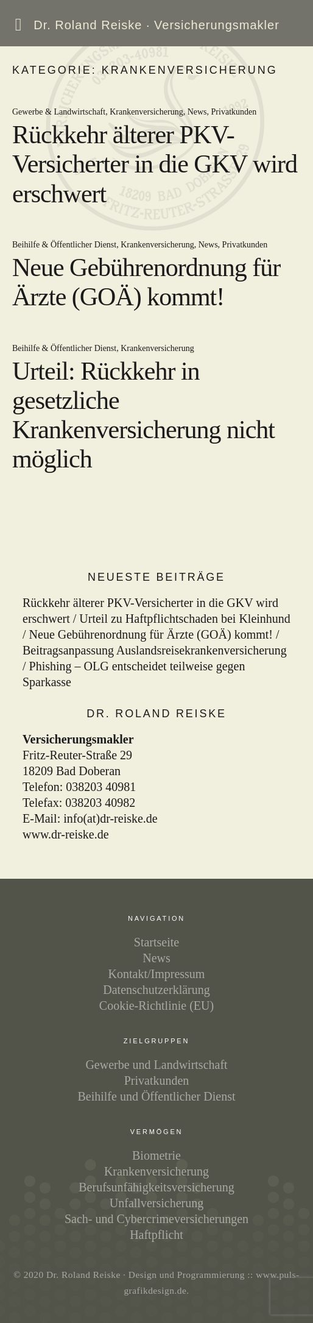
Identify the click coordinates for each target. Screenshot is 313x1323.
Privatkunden (234, 111)
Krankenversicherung (146, 111)
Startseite (156, 942)
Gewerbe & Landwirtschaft (58, 111)
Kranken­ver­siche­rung (156, 1171)
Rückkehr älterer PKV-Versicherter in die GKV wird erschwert (154, 164)
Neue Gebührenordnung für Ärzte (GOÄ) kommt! (151, 634)
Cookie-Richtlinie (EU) (156, 1005)
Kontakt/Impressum (156, 974)
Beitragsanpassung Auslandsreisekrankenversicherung (155, 650)
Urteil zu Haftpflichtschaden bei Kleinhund (184, 618)
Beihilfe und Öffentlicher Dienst (156, 1096)
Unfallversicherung (156, 1203)
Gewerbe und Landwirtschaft (156, 1064)
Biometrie (156, 1155)
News (197, 111)
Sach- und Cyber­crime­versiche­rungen (156, 1218)
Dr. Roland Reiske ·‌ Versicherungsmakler (156, 25)
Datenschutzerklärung (156, 989)
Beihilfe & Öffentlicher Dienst (64, 244)
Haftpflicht (156, 1234)
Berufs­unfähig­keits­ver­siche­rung (156, 1187)
